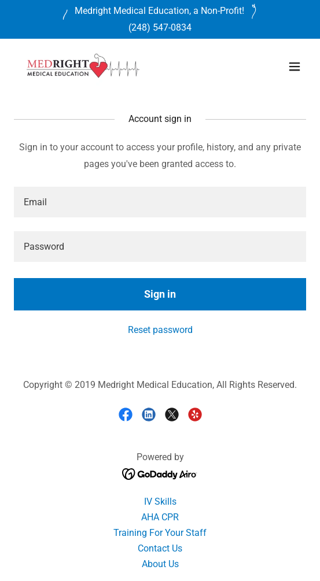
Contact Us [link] (160, 548)
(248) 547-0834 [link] (160, 27)
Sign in (160, 294)
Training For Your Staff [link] (160, 532)
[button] (294, 66)
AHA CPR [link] (160, 517)
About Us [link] (160, 563)
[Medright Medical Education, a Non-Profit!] (160, 11)
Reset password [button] (160, 329)
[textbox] (160, 202)
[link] (83, 66)
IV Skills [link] (160, 501)
